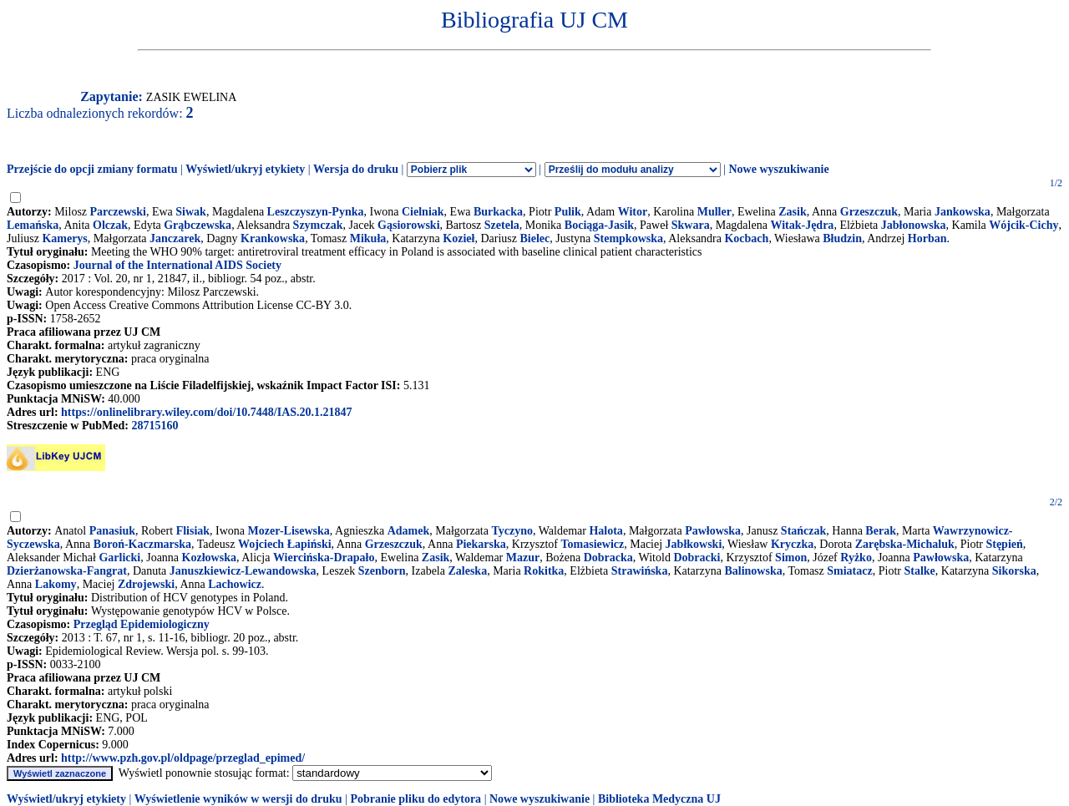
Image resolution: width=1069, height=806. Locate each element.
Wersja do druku (355, 169)
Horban (927, 238)
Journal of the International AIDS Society (177, 265)
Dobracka (608, 557)
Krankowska (273, 238)
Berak (880, 531)
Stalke (919, 571)
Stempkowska (628, 238)
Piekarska (481, 544)
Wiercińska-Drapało (324, 557)
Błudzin (842, 238)
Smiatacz (849, 571)
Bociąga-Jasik (599, 225)
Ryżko (856, 557)
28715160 (154, 425)
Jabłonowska (913, 225)
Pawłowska (713, 531)
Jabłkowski (694, 544)
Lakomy (56, 584)
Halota (605, 531)
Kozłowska (209, 557)
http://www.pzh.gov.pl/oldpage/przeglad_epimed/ (183, 758)
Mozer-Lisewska (289, 531)
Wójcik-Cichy (1023, 225)
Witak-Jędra (801, 225)
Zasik (792, 211)
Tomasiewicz (593, 544)
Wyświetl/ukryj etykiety (245, 169)
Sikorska (1014, 571)
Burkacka (498, 211)
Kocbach (746, 238)
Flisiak (193, 531)
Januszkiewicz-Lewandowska (243, 571)
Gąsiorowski (408, 225)
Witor (633, 211)
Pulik (568, 211)
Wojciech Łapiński (285, 544)
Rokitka (544, 571)
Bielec (534, 238)
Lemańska (32, 225)
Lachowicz (234, 584)
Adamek (409, 531)
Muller (714, 211)
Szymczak (318, 225)
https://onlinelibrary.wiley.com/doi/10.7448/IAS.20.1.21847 (206, 412)
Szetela (501, 225)
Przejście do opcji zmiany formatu (92, 169)
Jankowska (962, 211)
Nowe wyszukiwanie (778, 169)
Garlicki (119, 557)
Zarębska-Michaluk (905, 544)
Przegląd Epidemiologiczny (141, 624)
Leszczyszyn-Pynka (315, 211)
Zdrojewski (146, 584)
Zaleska (467, 571)
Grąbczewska (197, 225)
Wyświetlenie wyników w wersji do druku (238, 799)
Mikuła (368, 238)
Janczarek (174, 238)
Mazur (523, 557)
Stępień (1003, 544)
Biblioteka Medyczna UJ (659, 799)
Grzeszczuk (869, 211)
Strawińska (639, 571)
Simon (791, 557)
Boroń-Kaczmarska (142, 544)
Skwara (690, 225)
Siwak (190, 211)
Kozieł (458, 238)
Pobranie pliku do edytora (415, 799)
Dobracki (696, 557)
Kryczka (792, 544)
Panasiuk (112, 531)
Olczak (110, 225)
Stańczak (803, 531)
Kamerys (64, 238)
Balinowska (753, 571)
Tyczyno (512, 531)
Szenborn (382, 571)
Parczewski (118, 211)
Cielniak (423, 211)
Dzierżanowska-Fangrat (67, 571)
